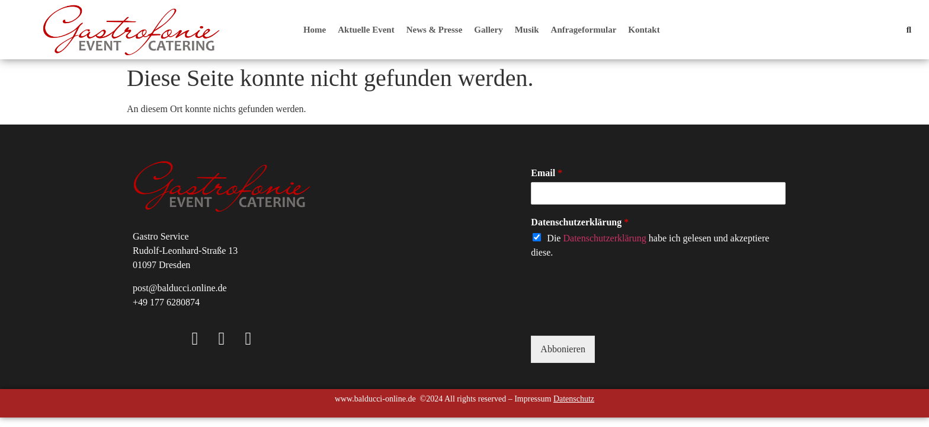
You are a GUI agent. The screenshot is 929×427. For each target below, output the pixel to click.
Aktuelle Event (366, 30)
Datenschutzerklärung (580, 222)
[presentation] (621, 316)
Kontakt (643, 30)
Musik (527, 30)
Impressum (532, 398)
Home (314, 30)
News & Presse (434, 30)
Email (546, 173)
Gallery (488, 30)
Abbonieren (562, 349)
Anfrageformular (584, 30)
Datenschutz (573, 398)
